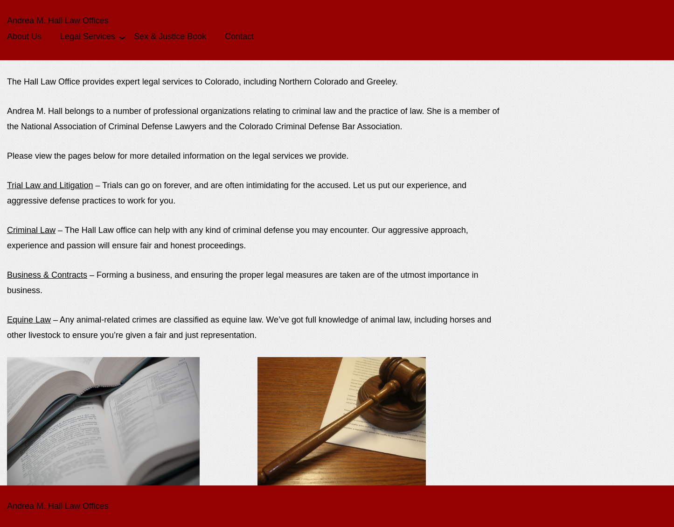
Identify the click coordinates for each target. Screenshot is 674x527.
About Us (24, 36)
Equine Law (29, 319)
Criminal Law (31, 230)
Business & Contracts (47, 275)
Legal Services (87, 36)
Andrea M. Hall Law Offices (58, 20)
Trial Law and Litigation (50, 185)
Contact (239, 36)
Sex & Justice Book (170, 36)
